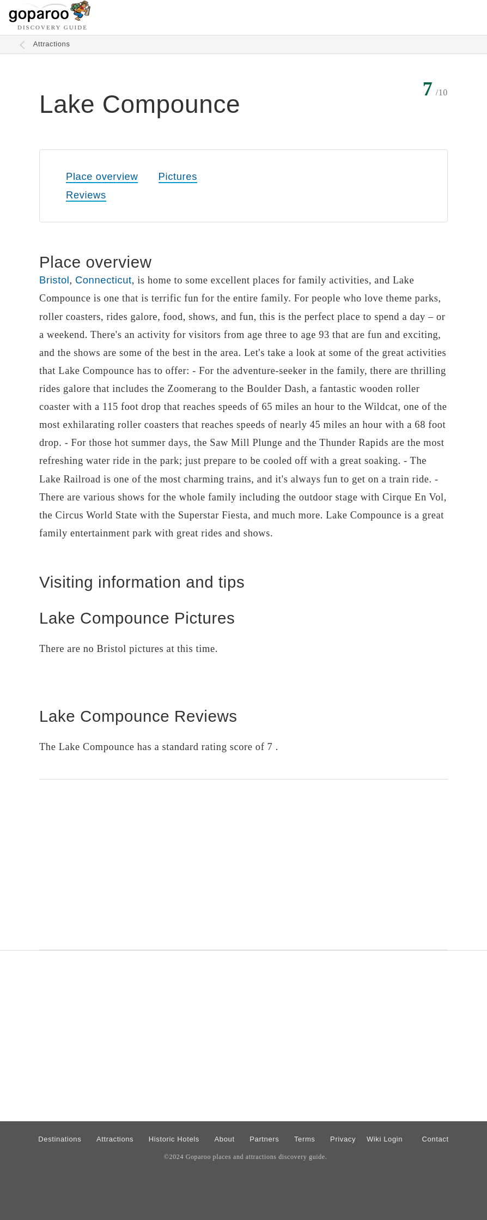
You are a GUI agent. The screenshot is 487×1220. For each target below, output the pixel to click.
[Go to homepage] (50, 19)
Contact (435, 1139)
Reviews (86, 195)
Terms (304, 1139)
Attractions (51, 44)
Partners (264, 1139)
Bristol (54, 280)
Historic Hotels (174, 1139)
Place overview (102, 176)
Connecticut (103, 280)
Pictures (178, 176)
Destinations (59, 1139)
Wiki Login (385, 1139)
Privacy (343, 1139)
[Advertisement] (243, 864)
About (225, 1139)
